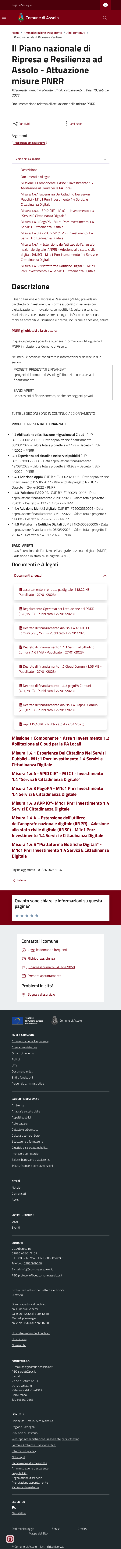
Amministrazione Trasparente (30, 1041)
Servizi (56, 1528)
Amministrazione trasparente (43, 32)
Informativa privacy (24, 1451)
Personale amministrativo (28, 1083)
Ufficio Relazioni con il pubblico (31, 1333)
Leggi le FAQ (19, 1473)
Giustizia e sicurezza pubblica (30, 1147)
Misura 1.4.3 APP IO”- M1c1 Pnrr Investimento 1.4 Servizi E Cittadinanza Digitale (60, 806)
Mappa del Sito (38, 1533)
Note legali (18, 1457)
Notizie (16, 1187)
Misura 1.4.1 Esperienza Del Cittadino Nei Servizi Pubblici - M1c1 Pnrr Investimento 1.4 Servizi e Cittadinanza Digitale (59, 759)
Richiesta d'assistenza (25, 1487)
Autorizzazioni (20, 1123)
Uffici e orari (19, 1339)
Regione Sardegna (22, 5)
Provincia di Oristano (24, 1433)
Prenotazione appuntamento (30, 1482)
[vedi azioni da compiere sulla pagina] (73, 124)
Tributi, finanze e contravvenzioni (32, 1165)
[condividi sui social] (21, 124)
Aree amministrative (24, 1047)
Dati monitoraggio (23, 1528)
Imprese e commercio (25, 1153)
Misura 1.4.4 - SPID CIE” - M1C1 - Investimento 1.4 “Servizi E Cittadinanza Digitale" (57, 776)
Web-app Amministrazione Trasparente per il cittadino (45, 1439)
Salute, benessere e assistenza (31, 1159)
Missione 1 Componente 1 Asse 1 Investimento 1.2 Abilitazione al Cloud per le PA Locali (60, 741)
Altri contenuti (75, 32)
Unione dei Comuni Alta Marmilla (32, 1421)
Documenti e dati (22, 1071)
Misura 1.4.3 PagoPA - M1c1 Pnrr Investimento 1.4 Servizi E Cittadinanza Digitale (57, 791)
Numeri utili (19, 1345)
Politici (16, 1059)
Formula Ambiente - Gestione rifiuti (34, 1445)
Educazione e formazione (27, 1141)
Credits (82, 1528)
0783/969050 (33, 1263)
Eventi (16, 1227)
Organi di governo (23, 1053)
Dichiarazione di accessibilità (29, 1463)
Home (15, 32)
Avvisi (15, 1199)
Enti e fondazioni (22, 1077)
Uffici (15, 1065)
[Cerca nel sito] (103, 17)
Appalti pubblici (21, 1117)
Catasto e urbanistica (25, 1129)
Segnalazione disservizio (27, 1477)
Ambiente (18, 1105)
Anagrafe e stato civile (26, 1111)
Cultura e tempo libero (26, 1135)
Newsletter (19, 1513)
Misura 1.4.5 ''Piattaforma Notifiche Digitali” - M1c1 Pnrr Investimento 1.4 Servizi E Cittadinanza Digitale (60, 850)
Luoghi (16, 1221)
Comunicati (19, 1193)
